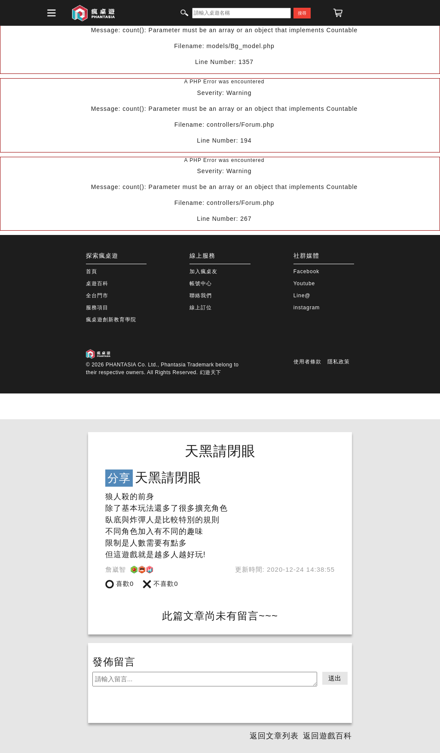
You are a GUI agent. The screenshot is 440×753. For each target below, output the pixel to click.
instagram (306, 308)
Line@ (302, 296)
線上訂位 (200, 308)
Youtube (304, 283)
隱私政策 (338, 362)
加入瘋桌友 (203, 271)
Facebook (306, 271)
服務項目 (97, 308)
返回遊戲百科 (327, 736)
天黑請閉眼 (220, 451)
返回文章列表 (274, 736)
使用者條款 (307, 362)
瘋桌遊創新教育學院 (111, 320)
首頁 (91, 271)
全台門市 (97, 296)
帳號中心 (200, 283)
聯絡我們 (200, 296)
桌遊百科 (97, 283)
